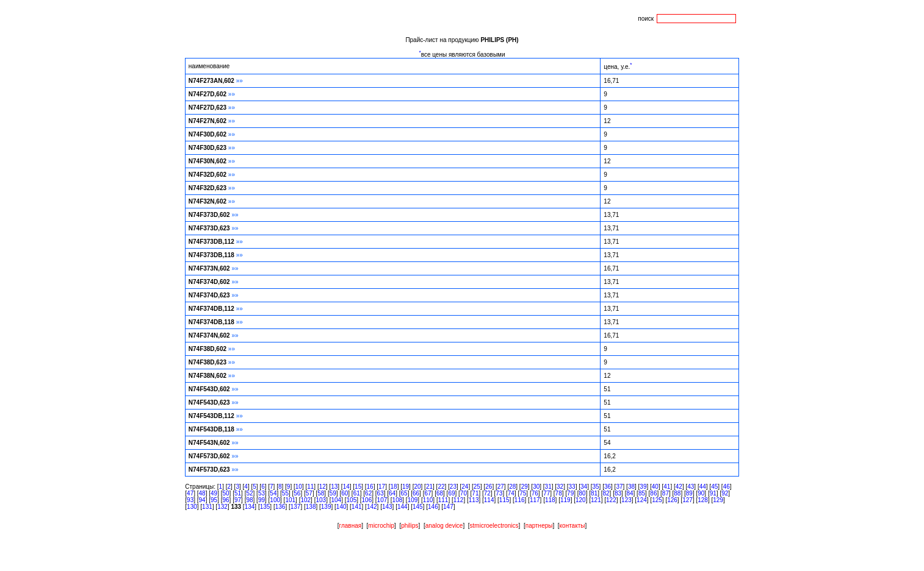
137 (296, 506)
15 (358, 486)
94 (202, 500)
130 (192, 506)
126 (672, 500)
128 (703, 500)
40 (655, 486)
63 (380, 493)
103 (321, 500)
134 (250, 506)
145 (418, 506)
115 (504, 500)
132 (222, 506)
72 (487, 493)
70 (463, 493)
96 (225, 500)
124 (642, 500)
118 (550, 500)
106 (367, 500)
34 (583, 486)
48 (202, 493)
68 (439, 493)
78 (558, 493)
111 (443, 500)
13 (334, 486)
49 (214, 493)
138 (311, 506)
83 (618, 493)
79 (570, 493)
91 (713, 493)
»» (239, 80)
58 (320, 493)
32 (560, 486)
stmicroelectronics (494, 525)
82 (605, 493)
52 (249, 493)
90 (701, 493)
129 (718, 500)
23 (453, 486)
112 (458, 500)
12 (322, 486)
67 (427, 493)
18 (394, 486)
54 (273, 493)
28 (512, 486)
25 (477, 486)
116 (519, 500)
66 (416, 493)
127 (687, 500)
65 (404, 493)
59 (333, 493)
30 (536, 486)
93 (190, 500)
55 (285, 493)
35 (595, 486)
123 (626, 500)
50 (225, 493)
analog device (444, 525)
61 (356, 493)
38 (631, 486)
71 (475, 493)
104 (336, 500)
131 (207, 506)
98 (249, 500)
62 (368, 493)
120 (581, 500)
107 (382, 500)
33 (572, 486)
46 (726, 486)
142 (372, 506)
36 (607, 486)
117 (535, 500)
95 (214, 500)
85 (641, 493)
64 (392, 493)
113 (474, 500)
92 (724, 493)
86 (653, 493)
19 (405, 486)
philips (409, 525)
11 (310, 486)
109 (413, 500)
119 (565, 500)
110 (428, 500)
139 (326, 506)
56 (297, 493)
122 (611, 500)
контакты (572, 525)
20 (417, 486)
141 (357, 506)
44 (702, 486)
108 (397, 500)
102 (305, 500)
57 (309, 493)
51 (237, 493)
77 (546, 493)
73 (499, 493)
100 (275, 500)
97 (237, 500)
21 (429, 486)
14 (346, 486)
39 (643, 486)
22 (441, 486)
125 (657, 500)
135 (265, 506)
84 (629, 493)
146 (433, 506)
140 (341, 506)
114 (489, 500)
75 (522, 493)
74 (511, 493)
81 (594, 493)
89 (689, 493)
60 (344, 493)
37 (619, 486)
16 (370, 486)
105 (352, 500)
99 (261, 500)
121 (596, 500)
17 (381, 486)
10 (298, 486)
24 (464, 486)
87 (665, 493)
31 (548, 486)
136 (280, 506)
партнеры (539, 525)
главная (350, 525)
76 (535, 493)
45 (714, 486)
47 (190, 493)
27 (500, 486)
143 (387, 506)
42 (679, 486)
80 (582, 493)
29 (524, 486)
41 (666, 486)
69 (451, 493)
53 (261, 493)
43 (690, 486)
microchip (381, 525)
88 (677, 493)
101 (290, 500)
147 (448, 506)
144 (402, 506)
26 (488, 486)
